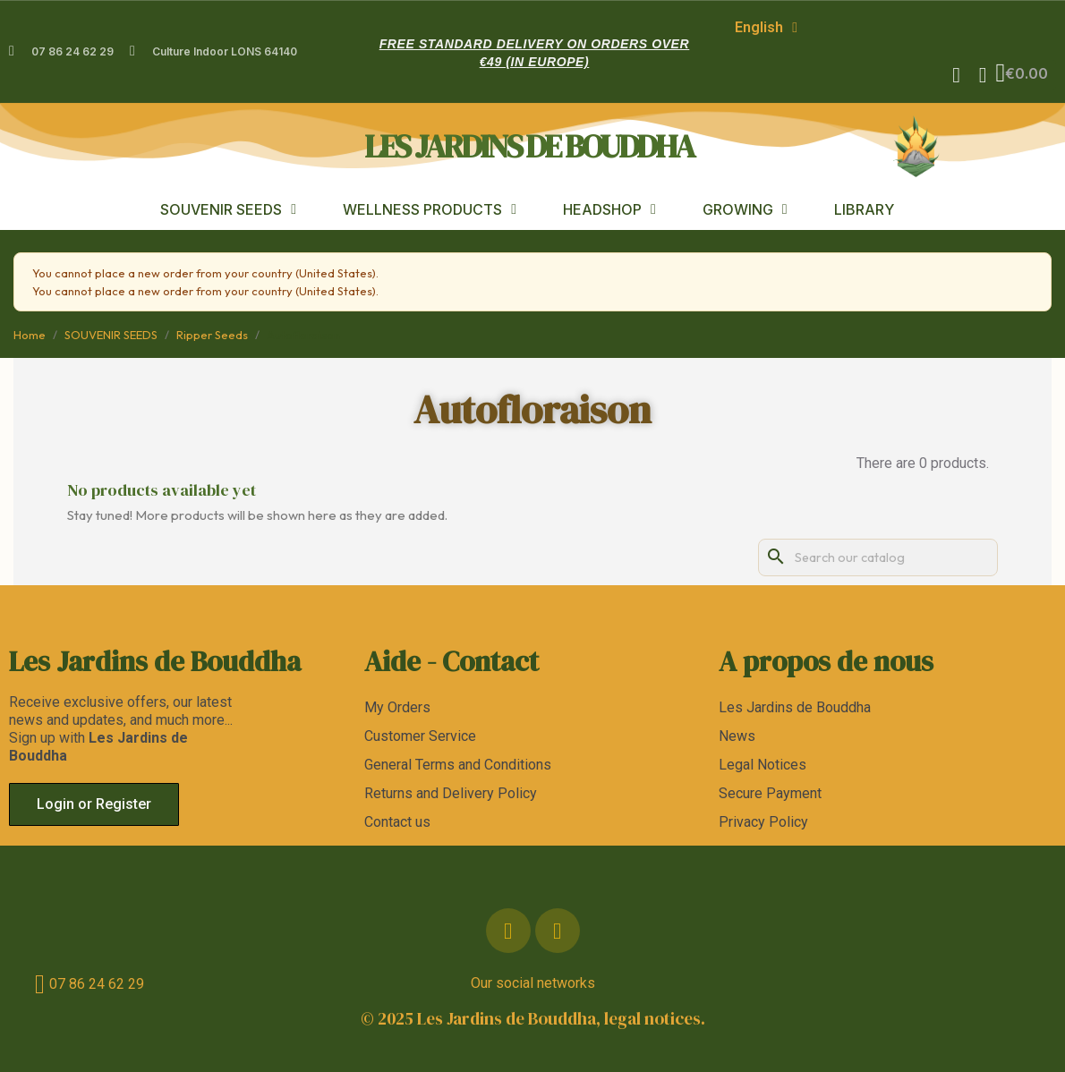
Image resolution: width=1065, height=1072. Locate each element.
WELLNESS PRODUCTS (429, 209)
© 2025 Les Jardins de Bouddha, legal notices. (533, 1018)
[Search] (878, 557)
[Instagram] (557, 930)
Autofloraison (532, 409)
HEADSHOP (609, 209)
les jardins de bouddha (529, 145)
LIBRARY (864, 209)
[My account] (982, 75)
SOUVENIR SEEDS (228, 209)
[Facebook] (508, 930)
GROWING (745, 209)
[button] (956, 75)
